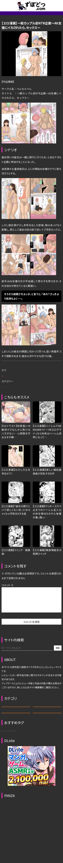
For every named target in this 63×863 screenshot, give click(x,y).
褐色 (31, 392)
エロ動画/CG (52, 16)
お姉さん (19, 392)
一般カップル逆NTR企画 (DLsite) (31, 373)
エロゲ (16, 749)
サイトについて (35, 16)
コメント (7, 613)
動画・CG (47, 749)
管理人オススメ (10, 25)
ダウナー (20, 780)
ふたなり (35, 772)
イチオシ (23, 398)
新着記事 (6, 16)
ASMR (47, 737)
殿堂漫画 (32, 412)
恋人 (6, 392)
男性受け (9, 398)
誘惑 (53, 780)
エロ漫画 (47, 412)
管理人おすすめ (12, 412)
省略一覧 (19, 16)
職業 (48, 772)
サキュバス (9, 772)
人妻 (33, 780)
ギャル (7, 780)
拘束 (41, 392)
